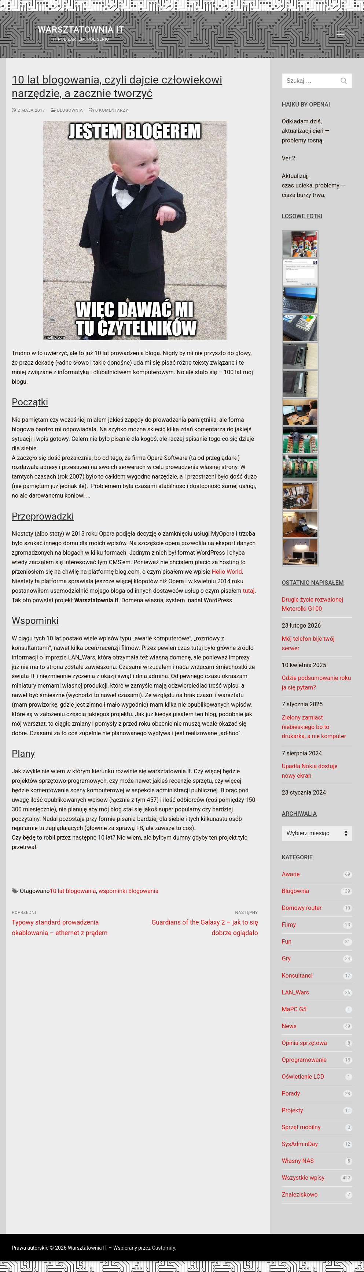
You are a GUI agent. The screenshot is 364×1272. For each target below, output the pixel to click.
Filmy (289, 924)
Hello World (227, 571)
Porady (291, 1093)
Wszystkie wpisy (303, 1177)
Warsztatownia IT (81, 30)
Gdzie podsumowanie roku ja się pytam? (316, 682)
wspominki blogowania (128, 891)
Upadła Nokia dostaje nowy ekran (310, 771)
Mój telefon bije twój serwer (308, 643)
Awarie (291, 874)
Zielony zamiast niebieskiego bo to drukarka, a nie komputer (314, 727)
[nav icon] (340, 34)
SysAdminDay (300, 1144)
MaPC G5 (294, 1009)
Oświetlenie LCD (303, 1076)
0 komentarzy (108, 110)
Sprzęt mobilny (301, 1127)
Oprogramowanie (304, 1059)
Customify (163, 1248)
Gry (286, 958)
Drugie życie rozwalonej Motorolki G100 (312, 604)
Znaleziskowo (300, 1194)
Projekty (292, 1110)
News (289, 1026)
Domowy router (302, 907)
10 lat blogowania (73, 891)
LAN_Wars (295, 992)
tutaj (248, 590)
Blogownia (67, 110)
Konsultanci (297, 975)
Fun (286, 941)
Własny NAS (298, 1160)
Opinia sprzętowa (304, 1042)
